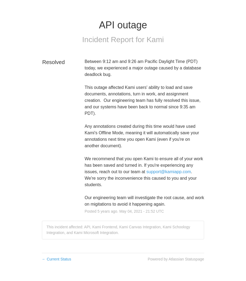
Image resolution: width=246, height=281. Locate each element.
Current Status (56, 259)
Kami (155, 39)
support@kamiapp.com (169, 171)
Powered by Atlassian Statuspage (176, 259)
